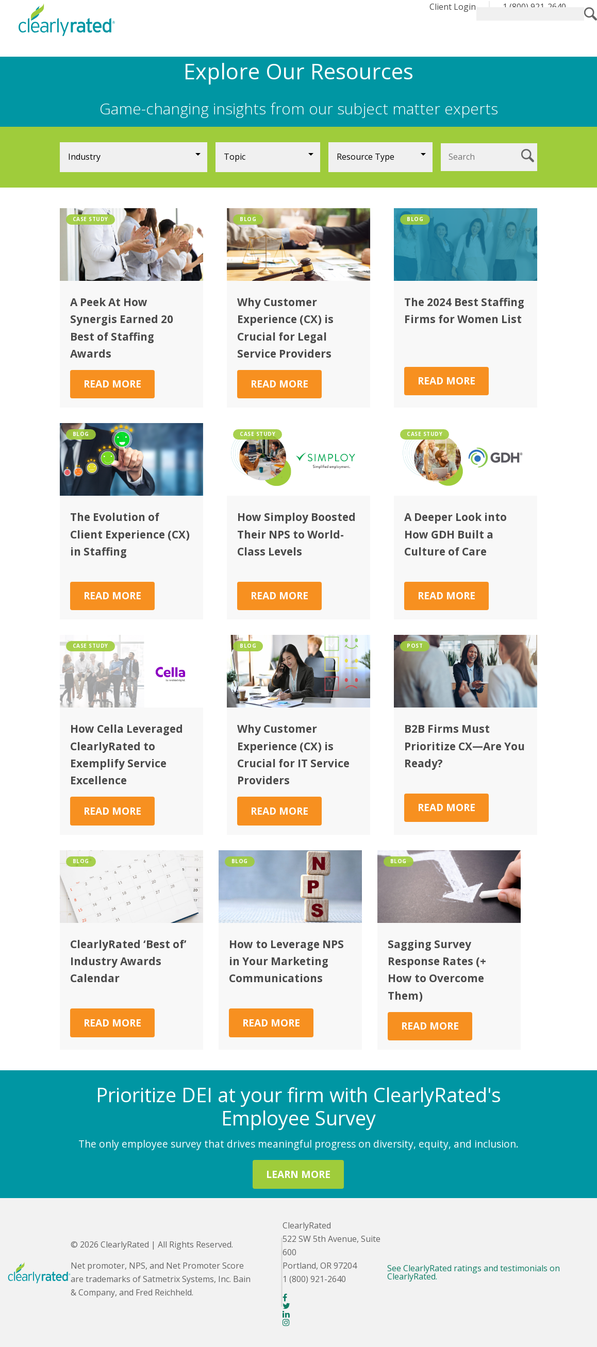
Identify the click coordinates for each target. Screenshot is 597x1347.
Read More (112, 384)
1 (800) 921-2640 (534, 6)
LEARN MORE (298, 1174)
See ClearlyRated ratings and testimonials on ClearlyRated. (473, 1272)
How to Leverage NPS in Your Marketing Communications (286, 961)
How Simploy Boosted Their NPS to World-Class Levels (296, 534)
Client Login (452, 6)
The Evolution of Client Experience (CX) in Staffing (130, 534)
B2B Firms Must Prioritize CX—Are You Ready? (464, 745)
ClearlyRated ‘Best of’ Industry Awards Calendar (128, 961)
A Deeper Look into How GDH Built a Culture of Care (455, 534)
